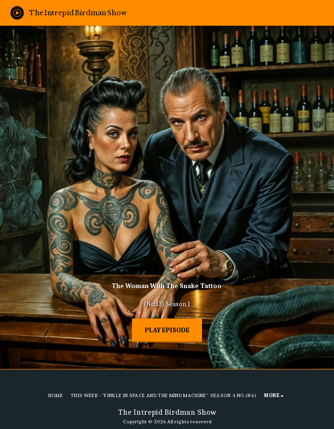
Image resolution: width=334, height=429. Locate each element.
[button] (322, 12)
